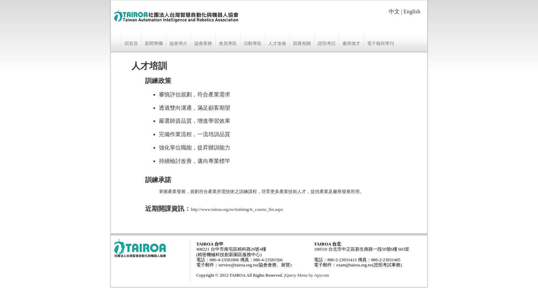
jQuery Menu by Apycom (306, 275)
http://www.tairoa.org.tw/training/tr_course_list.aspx (237, 209)
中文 (394, 11)
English (412, 11)
